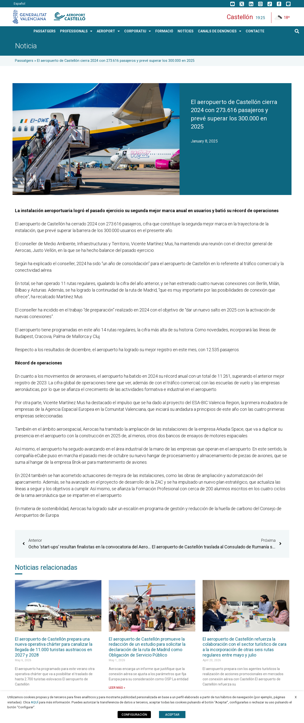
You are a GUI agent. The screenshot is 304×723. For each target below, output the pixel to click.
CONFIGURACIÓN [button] (134, 714)
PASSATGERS (45, 31)
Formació (164, 31)
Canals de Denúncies (219, 31)
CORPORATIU (137, 31)
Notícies (186, 31)
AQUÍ (34, 702)
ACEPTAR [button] (172, 714)
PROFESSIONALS (76, 31)
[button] (297, 31)
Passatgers (24, 61)
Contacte (255, 31)
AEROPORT (108, 31)
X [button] (296, 697)
